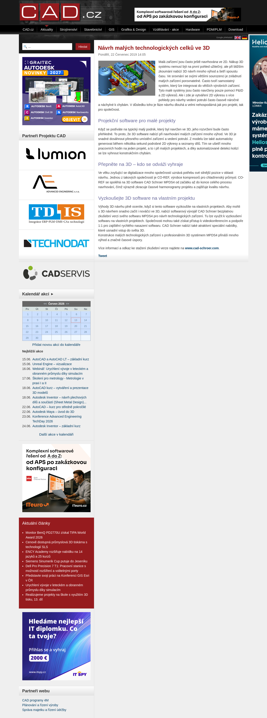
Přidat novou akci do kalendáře (56, 345)
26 (66, 332)
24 (46, 332)
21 (85, 326)
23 (37, 332)
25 (56, 332)
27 (75, 332)
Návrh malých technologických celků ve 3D (154, 48)
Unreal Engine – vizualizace (52, 364)
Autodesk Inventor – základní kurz (57, 426)
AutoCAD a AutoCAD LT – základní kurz (61, 359)
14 (85, 320)
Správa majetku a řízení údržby (44, 710)
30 (37, 338)
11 (56, 320)
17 (46, 326)
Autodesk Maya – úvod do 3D (53, 412)
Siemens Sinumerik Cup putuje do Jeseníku (57, 561)
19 (66, 326)
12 (66, 320)
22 (27, 332)
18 (56, 326)
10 (46, 320)
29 (27, 338)
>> (67, 303)
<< (45, 303)
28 (85, 332)
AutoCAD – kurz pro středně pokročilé (59, 407)
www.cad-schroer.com (202, 248)
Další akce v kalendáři (56, 434)
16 (37, 326)
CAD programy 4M (35, 700)
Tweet (102, 256)
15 (27, 326)
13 (75, 320)
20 (75, 326)
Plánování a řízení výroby (40, 705)
